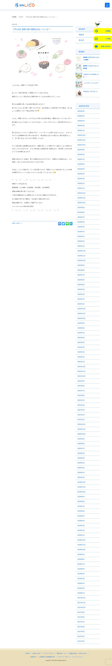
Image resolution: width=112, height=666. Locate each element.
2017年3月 (81, 641)
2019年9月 (81, 496)
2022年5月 (81, 342)
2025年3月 (81, 178)
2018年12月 (81, 540)
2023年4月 (81, 289)
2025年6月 (81, 164)
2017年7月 (81, 622)
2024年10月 (81, 202)
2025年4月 (81, 174)
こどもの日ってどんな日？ (91, 83)
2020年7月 (81, 448)
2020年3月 (81, 468)
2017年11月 (81, 602)
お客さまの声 (36, 653)
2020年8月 (81, 443)
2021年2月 (81, 415)
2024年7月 (81, 217)
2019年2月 (81, 530)
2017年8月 (81, 617)
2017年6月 (81, 627)
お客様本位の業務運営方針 (47, 657)
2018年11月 (81, 545)
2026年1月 (81, 130)
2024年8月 (81, 212)
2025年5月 (81, 169)
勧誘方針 (33, 657)
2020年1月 (81, 477)
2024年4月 (81, 231)
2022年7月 (81, 333)
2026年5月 (81, 111)
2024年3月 (81, 236)
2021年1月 (81, 419)
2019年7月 (81, 506)
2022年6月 (81, 337)
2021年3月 (81, 410)
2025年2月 (81, 183)
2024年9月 (81, 207)
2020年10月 (81, 434)
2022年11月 (81, 313)
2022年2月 (81, 357)
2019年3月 (81, 525)
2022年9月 (81, 323)
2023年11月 (81, 256)
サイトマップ (77, 657)
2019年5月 (81, 516)
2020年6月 (81, 453)
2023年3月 (81, 294)
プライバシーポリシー (64, 657)
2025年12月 (81, 135)
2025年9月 (81, 149)
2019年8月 (81, 501)
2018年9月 (81, 554)
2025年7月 (81, 159)
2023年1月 (81, 304)
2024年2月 (81, 241)
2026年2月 (81, 125)
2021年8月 (81, 386)
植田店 (81, 35)
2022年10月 (81, 318)
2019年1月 (81, 535)
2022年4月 (81, 347)
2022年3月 (81, 352)
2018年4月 (81, 578)
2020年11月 (81, 429)
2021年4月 (81, 405)
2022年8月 (81, 328)
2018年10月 (81, 549)
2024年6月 (81, 222)
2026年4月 (81, 116)
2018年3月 (81, 583)
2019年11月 (81, 487)
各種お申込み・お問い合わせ (78, 653)
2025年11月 (81, 140)
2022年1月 (81, 361)
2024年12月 (81, 193)
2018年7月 (81, 564)
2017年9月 (81, 612)
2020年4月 (81, 463)
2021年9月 (81, 381)
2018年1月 (81, 593)
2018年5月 (81, 573)
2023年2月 (81, 299)
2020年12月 (81, 424)
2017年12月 (81, 598)
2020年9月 (81, 439)
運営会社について (62, 653)
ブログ (21, 17)
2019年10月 (81, 492)
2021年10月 (81, 376)
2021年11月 (81, 371)
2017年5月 (81, 631)
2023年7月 (81, 275)
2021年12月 (81, 366)
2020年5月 (81, 458)
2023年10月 (81, 260)
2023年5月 (81, 284)
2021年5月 (81, 400)
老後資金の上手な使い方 (90, 91)
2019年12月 (81, 482)
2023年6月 (81, 280)
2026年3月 (81, 121)
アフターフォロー (48, 653)
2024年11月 (81, 198)
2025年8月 (81, 154)
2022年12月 (81, 309)
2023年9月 (81, 265)
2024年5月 (81, 227)
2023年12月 (81, 251)
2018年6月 (81, 569)
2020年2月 (81, 472)
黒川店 (81, 40)
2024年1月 (81, 246)
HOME (14, 17)
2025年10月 (81, 145)
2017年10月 (81, 607)
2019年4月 (81, 521)
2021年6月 (81, 395)
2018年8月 (81, 559)
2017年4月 (81, 636)
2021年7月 (81, 390)
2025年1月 (81, 188)
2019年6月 (81, 511)
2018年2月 (81, 588)
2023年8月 (81, 270)
